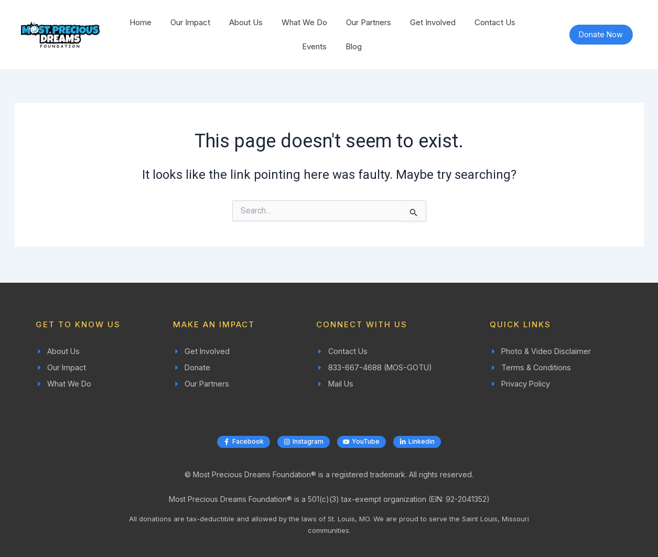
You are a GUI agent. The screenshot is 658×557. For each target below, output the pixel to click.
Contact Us (494, 22)
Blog (354, 46)
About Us (246, 22)
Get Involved (433, 22)
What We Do (304, 22)
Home (141, 22)
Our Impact (190, 22)
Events (314, 46)
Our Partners (368, 22)
